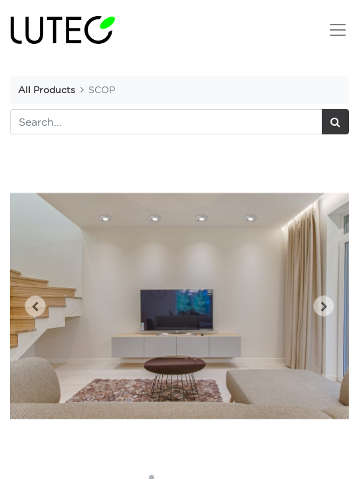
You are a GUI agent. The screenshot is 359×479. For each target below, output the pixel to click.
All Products (46, 89)
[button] (35, 306)
